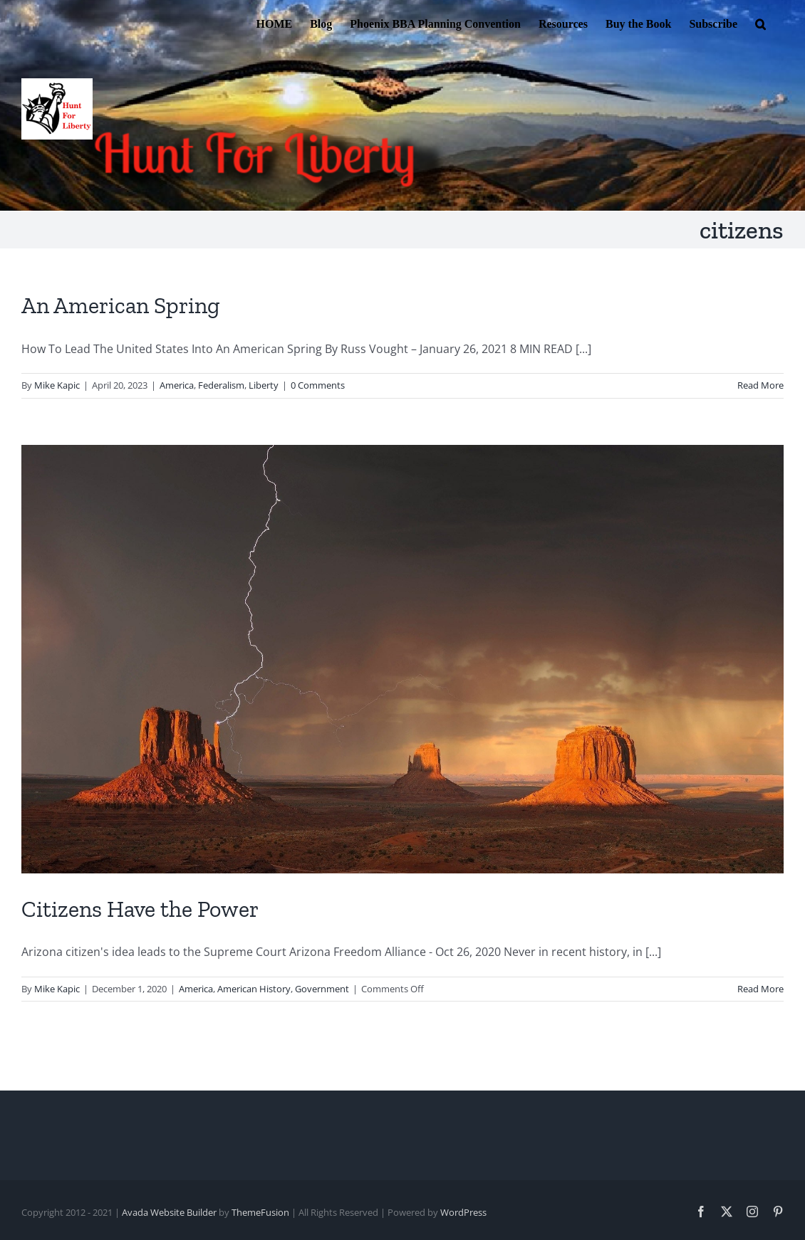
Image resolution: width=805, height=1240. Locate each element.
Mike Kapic (57, 385)
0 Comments (318, 385)
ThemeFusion (260, 1212)
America (177, 385)
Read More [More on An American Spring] (760, 385)
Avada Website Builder (169, 1212)
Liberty (264, 385)
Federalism (221, 385)
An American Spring (120, 305)
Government (322, 988)
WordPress (463, 1212)
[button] (760, 22)
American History (254, 988)
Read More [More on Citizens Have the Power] (760, 988)
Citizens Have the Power (140, 909)
